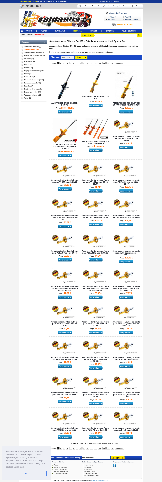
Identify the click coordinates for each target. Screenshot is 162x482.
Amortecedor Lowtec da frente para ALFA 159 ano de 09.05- (95, 216)
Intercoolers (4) (29, 77)
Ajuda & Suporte (84, 6)
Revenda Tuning (89, 471)
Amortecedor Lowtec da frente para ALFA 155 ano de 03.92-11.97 (95, 182)
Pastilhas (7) (28, 86)
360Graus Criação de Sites (99, 480)
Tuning (29, 31)
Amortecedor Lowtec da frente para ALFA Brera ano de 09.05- (126, 216)
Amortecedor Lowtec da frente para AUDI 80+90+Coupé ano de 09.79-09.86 (64, 288)
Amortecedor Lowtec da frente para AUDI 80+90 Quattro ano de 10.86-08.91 (126, 288)
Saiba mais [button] (19, 467)
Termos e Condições (90, 473)
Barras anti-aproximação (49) (34, 56)
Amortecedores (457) (31, 50)
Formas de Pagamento (61, 471)
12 (95, 63)
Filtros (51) (28, 74)
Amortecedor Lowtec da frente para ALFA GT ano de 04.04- (64, 252)
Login (110, 1)
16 (112, 63)
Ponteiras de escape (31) (33, 89)
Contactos (126, 6)
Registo (116, 1)
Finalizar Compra (131, 19)
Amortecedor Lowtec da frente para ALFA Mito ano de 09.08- (95, 252)
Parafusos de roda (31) (32, 83)
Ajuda (56, 465)
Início (23, 34)
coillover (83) (29, 59)
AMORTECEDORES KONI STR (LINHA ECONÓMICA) (95, 142)
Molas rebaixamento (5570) (34, 80)
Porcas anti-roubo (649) (32, 92)
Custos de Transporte (60, 467)
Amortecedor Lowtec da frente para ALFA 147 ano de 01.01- (64, 181)
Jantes (44, 31)
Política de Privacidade (91, 475)
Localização (88, 469)
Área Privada (103, 1)
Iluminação (60, 31)
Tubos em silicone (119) (32, 95)
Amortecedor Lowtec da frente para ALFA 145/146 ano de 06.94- (126, 138)
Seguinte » (119, 63)
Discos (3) (28, 65)
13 (100, 63)
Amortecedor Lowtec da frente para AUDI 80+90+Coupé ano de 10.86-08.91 (95, 288)
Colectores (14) (29, 62)
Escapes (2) (28, 68)
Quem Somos (136, 6)
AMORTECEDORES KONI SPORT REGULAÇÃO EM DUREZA (64, 147)
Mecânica (77, 31)
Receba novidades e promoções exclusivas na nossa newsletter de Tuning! (51, 457)
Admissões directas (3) (32, 47)
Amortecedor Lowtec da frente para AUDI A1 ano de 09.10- (126, 358)
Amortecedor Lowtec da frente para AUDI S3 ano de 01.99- (64, 429)
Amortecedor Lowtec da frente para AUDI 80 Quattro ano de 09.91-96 (126, 324)
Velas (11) (27, 98)
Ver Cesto (111, 19)
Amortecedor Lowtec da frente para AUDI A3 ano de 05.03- (95, 429)
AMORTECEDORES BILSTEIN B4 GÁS (64, 104)
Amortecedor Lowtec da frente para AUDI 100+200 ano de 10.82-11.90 (95, 359)
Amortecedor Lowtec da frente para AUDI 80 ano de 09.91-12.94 (95, 324)
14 (104, 63)
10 (87, 63)
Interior (93, 31)
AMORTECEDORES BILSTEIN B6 (95, 98)
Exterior (110, 31)
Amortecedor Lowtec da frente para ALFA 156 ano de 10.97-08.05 (64, 217)
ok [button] (26, 473)
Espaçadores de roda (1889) (34, 71)
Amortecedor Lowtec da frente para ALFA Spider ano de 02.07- (126, 253)
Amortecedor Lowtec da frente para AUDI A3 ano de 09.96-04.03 (95, 395)
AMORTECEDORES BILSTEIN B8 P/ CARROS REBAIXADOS (126, 104)
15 (108, 63)
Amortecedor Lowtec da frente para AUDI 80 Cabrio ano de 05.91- (64, 324)
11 (91, 63)
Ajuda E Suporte (129, 31)
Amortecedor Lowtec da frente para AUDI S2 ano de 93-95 (64, 358)
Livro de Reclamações (61, 473)
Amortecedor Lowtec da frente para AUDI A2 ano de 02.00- (64, 394)
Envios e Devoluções (99, 6)
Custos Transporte (114, 6)
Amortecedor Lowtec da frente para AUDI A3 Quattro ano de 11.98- (126, 395)
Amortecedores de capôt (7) (34, 53)
